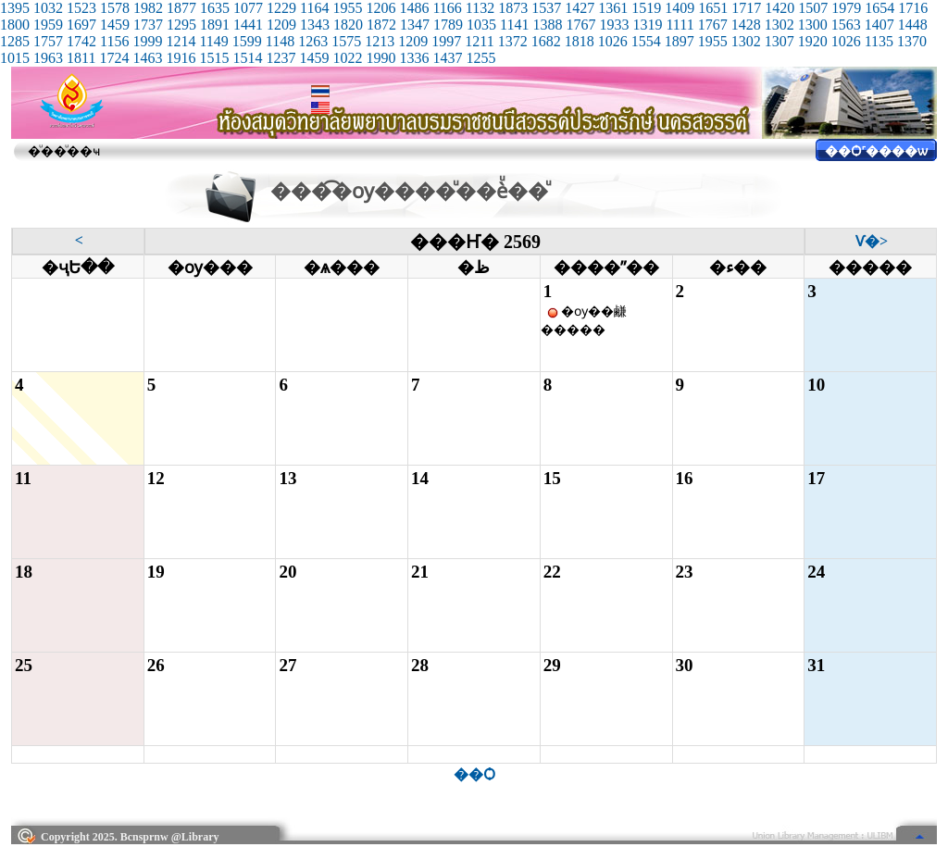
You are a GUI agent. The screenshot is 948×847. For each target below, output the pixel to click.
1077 (248, 8)
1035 (481, 24)
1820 (348, 24)
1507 (813, 8)
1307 (779, 41)
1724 (114, 58)
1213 (379, 41)
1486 (414, 8)
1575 (346, 41)
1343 (315, 24)
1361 (613, 8)
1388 (547, 24)
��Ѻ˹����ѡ (876, 151)
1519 (646, 8)
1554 (646, 41)
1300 (813, 24)
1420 (779, 8)
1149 (213, 41)
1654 (879, 8)
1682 (546, 41)
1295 (181, 24)
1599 (247, 41)
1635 (215, 8)
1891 (215, 24)
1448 (913, 24)
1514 (247, 58)
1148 (280, 41)
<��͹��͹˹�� (79, 240)
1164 (314, 8)
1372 (513, 41)
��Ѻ (474, 774)
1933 (614, 24)
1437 (447, 58)
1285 (15, 41)
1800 (15, 24)
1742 (81, 41)
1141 (514, 24)
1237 (280, 58)
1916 (180, 58)
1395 (15, 8)
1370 (912, 41)
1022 (347, 58)
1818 (579, 41)
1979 (846, 8)
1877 (181, 8)
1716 (913, 8)
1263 (313, 41)
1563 (846, 24)
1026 (613, 41)
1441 (248, 24)
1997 (446, 41)
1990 (380, 58)
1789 (448, 24)
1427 (579, 8)
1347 (415, 24)
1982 (148, 8)
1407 (879, 24)
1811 (81, 58)
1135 (879, 41)
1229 (281, 8)
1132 (480, 8)
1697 (81, 24)
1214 (180, 41)
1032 (48, 8)
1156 (114, 41)
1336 (414, 58)
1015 (15, 58)
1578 (115, 8)
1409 (679, 8)
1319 (647, 24)
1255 (480, 58)
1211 (479, 41)
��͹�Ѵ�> (871, 241)
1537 (546, 8)
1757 (48, 41)
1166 (446, 8)
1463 (147, 58)
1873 (513, 8)
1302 (779, 24)
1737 (148, 24)
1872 (381, 24)
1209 (281, 24)
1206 (380, 8)
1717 (746, 8)
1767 (580, 24)
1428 (746, 24)
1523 (81, 8)
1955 (347, 8)
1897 (679, 41)
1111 (679, 24)
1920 (813, 41)
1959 (48, 24)
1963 (48, 58)
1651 (713, 8)
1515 (214, 58)
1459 (115, 24)
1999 (147, 41)
